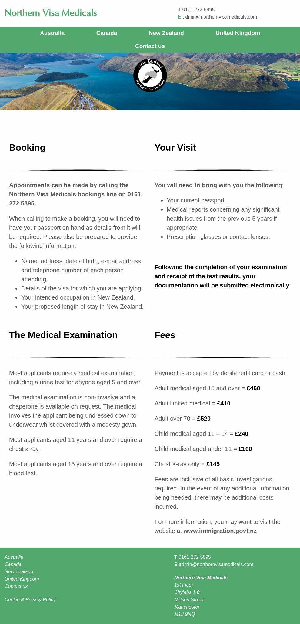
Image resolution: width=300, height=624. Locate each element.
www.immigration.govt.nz (220, 530)
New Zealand (166, 33)
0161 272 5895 (198, 9)
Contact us (150, 46)
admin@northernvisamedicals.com (220, 16)
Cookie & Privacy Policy (30, 599)
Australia (52, 33)
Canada (106, 33)
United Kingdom (237, 33)
